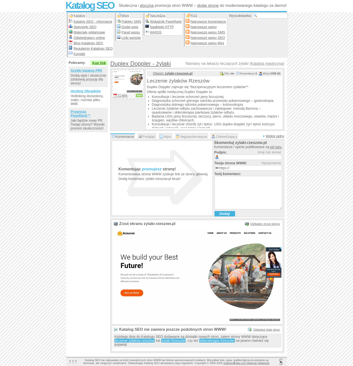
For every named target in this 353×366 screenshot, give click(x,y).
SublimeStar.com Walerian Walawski (246, 363)
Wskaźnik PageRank (166, 22)
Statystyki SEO (85, 27)
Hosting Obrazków (86, 91)
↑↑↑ (73, 361)
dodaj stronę (208, 5)
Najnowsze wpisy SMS (207, 32)
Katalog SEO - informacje (93, 22)
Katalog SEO (89, 5)
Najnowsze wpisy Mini (207, 43)
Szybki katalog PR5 (86, 70)
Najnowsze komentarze (208, 22)
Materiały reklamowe (89, 32)
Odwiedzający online (89, 38)
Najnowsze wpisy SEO (207, 38)
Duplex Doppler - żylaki (140, 63)
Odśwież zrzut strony (265, 224)
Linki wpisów (131, 38)
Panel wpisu (131, 32)
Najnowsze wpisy (203, 27)
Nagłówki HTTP (162, 27)
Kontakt (79, 54)
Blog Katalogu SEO (88, 43)
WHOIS (156, 32)
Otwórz (172, 73)
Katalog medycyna (267, 63)
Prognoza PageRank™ (81, 114)
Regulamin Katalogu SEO (93, 48)
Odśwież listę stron (266, 329)
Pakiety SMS (131, 22)
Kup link (99, 63)
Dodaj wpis (130, 27)
